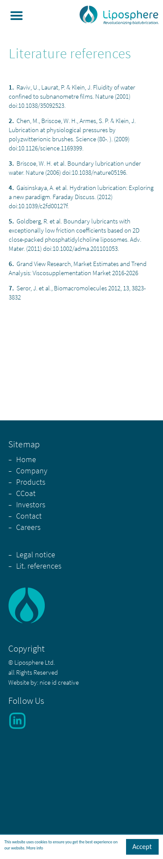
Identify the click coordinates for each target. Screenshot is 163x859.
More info (35, 848)
